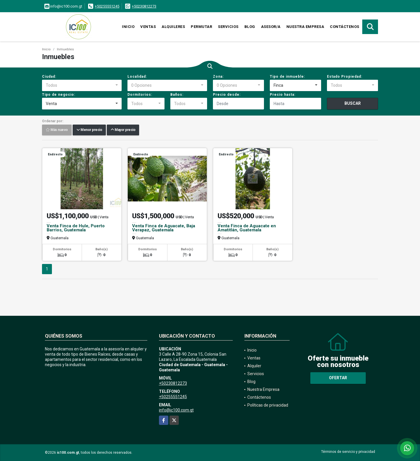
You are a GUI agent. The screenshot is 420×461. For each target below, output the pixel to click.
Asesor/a (271, 26)
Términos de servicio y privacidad (348, 452)
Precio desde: (227, 95)
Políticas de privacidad (267, 405)
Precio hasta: (282, 95)
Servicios (228, 26)
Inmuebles (65, 49)
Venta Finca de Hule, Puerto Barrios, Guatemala (76, 228)
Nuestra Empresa (305, 26)
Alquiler (254, 366)
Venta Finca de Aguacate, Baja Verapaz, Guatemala (163, 228)
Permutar (201, 26)
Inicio (128, 26)
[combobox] (82, 85)
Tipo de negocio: (58, 95)
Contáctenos (344, 26)
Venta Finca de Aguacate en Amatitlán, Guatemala (247, 228)
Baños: (176, 95)
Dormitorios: (139, 95)
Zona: (218, 77)
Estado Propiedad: (344, 77)
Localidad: (137, 77)
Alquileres (173, 26)
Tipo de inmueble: (287, 77)
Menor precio (89, 130)
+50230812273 (144, 6)
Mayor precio (123, 130)
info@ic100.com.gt (176, 410)
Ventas (148, 26)
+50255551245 (107, 6)
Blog (249, 26)
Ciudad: (49, 77)
